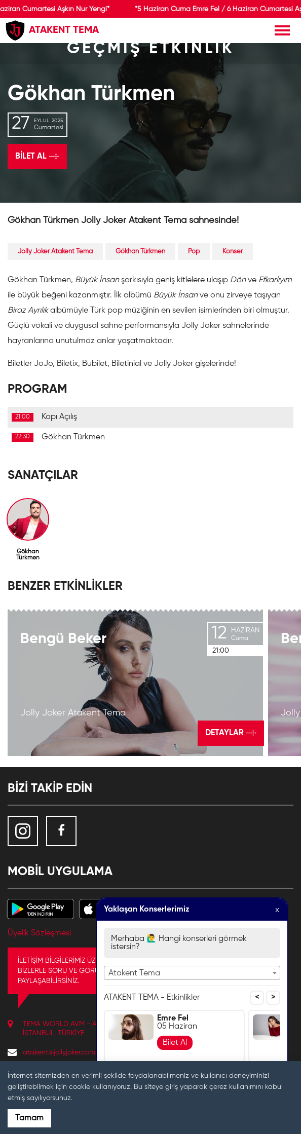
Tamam (29, 1118)
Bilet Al (175, 1043)
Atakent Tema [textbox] (134, 973)
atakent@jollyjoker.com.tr (62, 1052)
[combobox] (192, 973)
